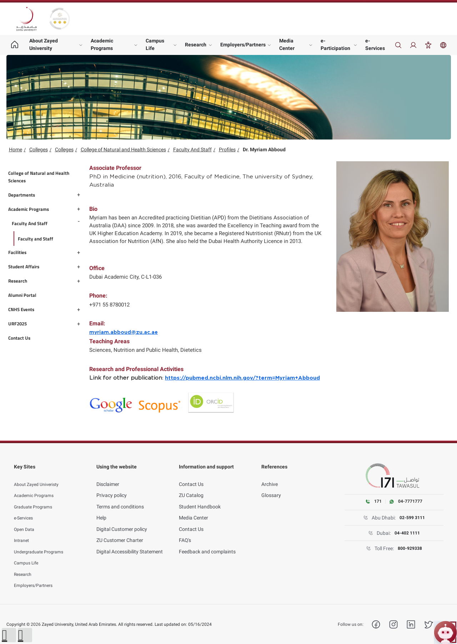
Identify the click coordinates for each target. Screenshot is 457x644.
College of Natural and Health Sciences (123, 149)
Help (101, 510)
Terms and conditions (120, 498)
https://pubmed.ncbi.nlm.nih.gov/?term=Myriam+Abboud (242, 378)
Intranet (23, 532)
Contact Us (191, 476)
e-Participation (335, 44)
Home (15, 149)
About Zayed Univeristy (39, 476)
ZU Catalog (191, 487)
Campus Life (155, 44)
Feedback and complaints (207, 543)
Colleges (38, 149)
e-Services (375, 44)
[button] (9, 635)
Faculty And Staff (192, 149)
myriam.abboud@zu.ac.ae (123, 332)
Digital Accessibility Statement (129, 543)
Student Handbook (200, 498)
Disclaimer (107, 476)
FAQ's (185, 532)
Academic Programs (102, 44)
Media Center (287, 44)
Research (195, 44)
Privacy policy (111, 487)
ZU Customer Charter (119, 532)
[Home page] (14, 45)
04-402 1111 (407, 533)
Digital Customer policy (121, 521)
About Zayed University (43, 44)
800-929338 (409, 549)
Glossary (271, 487)
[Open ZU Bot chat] (445, 632)
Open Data (25, 521)
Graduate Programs (36, 498)
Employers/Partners (243, 44)
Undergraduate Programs (42, 543)
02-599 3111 (412, 518)
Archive (269, 476)
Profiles (227, 149)
